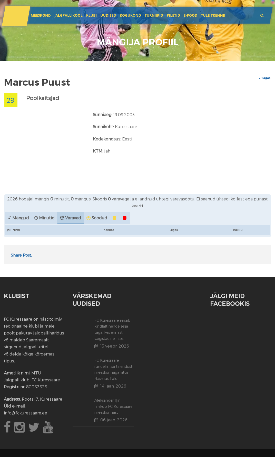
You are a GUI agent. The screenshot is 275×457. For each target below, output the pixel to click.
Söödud (99, 217)
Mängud (20, 217)
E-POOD (191, 15)
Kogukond (130, 15)
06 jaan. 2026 (113, 419)
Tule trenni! (213, 15)
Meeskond (41, 15)
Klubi (91, 15)
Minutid (47, 217)
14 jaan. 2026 (113, 385)
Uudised (108, 15)
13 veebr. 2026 (114, 345)
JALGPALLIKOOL (68, 15)
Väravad (73, 217)
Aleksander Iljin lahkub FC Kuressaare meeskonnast (113, 406)
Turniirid (154, 15)
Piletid (173, 15)
